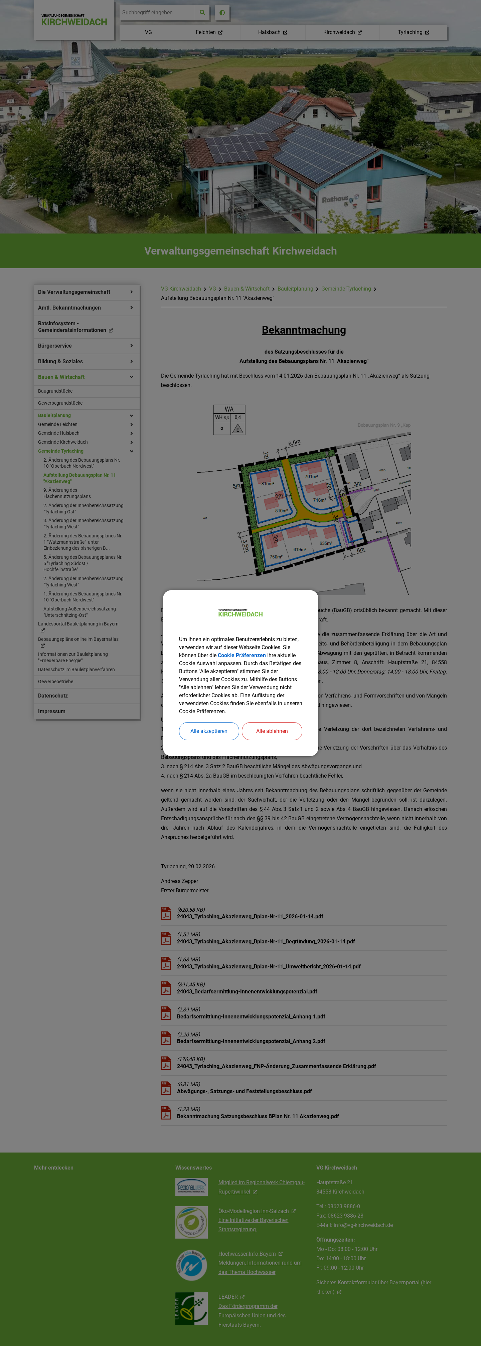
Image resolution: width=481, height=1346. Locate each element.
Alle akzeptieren (208, 731)
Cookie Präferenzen (242, 655)
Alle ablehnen (272, 731)
